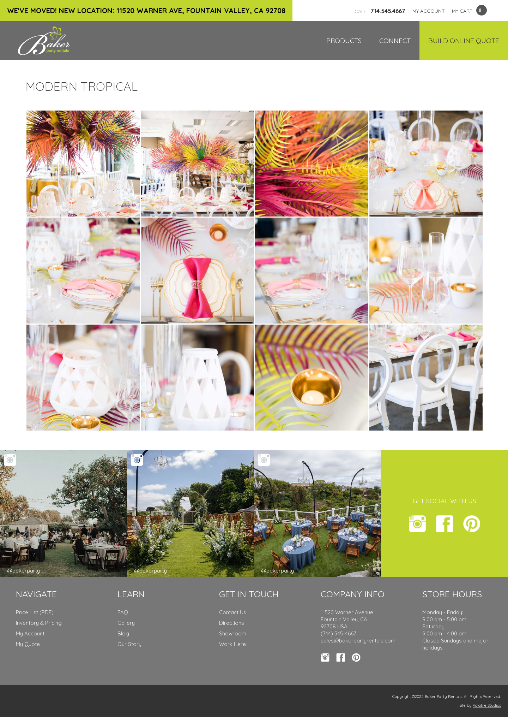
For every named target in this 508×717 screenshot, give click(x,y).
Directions (231, 623)
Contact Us (232, 612)
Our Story (129, 644)
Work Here (232, 644)
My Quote (28, 644)
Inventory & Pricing (39, 623)
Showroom (232, 633)
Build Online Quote (463, 40)
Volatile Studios (487, 705)
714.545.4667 (380, 10)
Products (344, 40)
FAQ (122, 612)
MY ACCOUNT (428, 11)
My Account (30, 633)
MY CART (462, 11)
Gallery (126, 623)
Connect (395, 40)
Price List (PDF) (35, 612)
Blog (123, 633)
